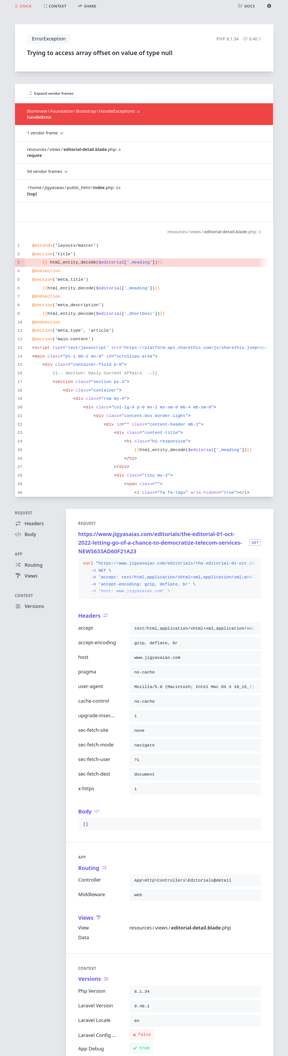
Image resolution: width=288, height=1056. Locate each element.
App (18, 554)
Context (24, 595)
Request (24, 513)
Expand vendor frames (52, 93)
